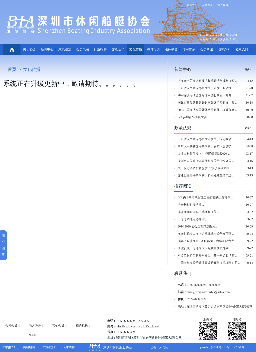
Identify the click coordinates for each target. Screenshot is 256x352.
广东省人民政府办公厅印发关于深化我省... (206, 139)
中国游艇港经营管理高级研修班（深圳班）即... (209, 262)
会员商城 (206, 49)
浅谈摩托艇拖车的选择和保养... (198, 212)
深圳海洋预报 (228, 39)
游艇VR (224, 49)
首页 (12, 69)
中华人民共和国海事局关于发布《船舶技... (206, 146)
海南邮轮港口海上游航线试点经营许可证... (206, 233)
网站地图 (29, 347)
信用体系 (188, 49)
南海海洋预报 (208, 39)
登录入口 (242, 49)
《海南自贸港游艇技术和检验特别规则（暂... (207, 80)
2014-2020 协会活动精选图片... (198, 226)
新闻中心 (47, 49)
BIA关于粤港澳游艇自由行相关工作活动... (205, 197)
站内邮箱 (9, 347)
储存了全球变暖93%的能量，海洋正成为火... (207, 241)
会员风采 (82, 49)
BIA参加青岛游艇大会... (193, 117)
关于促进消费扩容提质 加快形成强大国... (204, 168)
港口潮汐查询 (228, 35)
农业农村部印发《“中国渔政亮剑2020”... (204, 153)
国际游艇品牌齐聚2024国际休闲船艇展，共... (207, 102)
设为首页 (207, 5)
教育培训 (153, 49)
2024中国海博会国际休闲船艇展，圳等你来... (207, 109)
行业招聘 (100, 49)
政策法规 (64, 49)
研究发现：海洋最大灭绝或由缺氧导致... (204, 248)
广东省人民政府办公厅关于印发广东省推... (206, 88)
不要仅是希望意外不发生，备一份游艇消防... (207, 255)
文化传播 (135, 49)
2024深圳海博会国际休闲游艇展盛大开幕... (206, 95)
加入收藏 (222, 5)
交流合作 (118, 49)
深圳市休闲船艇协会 (117, 347)
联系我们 (182, 273)
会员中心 (192, 5)
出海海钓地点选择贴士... (194, 219)
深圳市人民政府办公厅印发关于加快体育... (206, 161)
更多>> (248, 69)
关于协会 (29, 49)
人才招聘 (69, 347)
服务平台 (171, 49)
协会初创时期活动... (191, 204)
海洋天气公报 (208, 35)
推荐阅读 (182, 186)
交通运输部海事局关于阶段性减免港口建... (206, 175)
